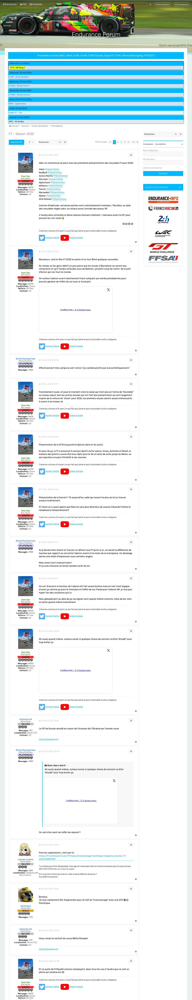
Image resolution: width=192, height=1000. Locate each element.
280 (31, 871)
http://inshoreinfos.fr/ (48, 739)
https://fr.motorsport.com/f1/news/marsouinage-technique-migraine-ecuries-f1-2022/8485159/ (82, 857)
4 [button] (124, 142)
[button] (110, 142)
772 (31, 917)
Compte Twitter (52, 238)
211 (30, 731)
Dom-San (25, 176)
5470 (30, 187)
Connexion (148, 144)
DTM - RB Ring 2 (17, 68)
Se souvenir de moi (154, 168)
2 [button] (117, 142)
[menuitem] (23, 4)
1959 (31, 370)
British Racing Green (25, 359)
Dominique (26, 906)
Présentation (52, 169)
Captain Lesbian (25, 859)
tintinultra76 (25, 719)
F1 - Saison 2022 (21, 134)
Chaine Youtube (76, 238)
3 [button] (121, 142)
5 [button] (128, 142)
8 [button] (133, 142)
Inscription (160, 144)
